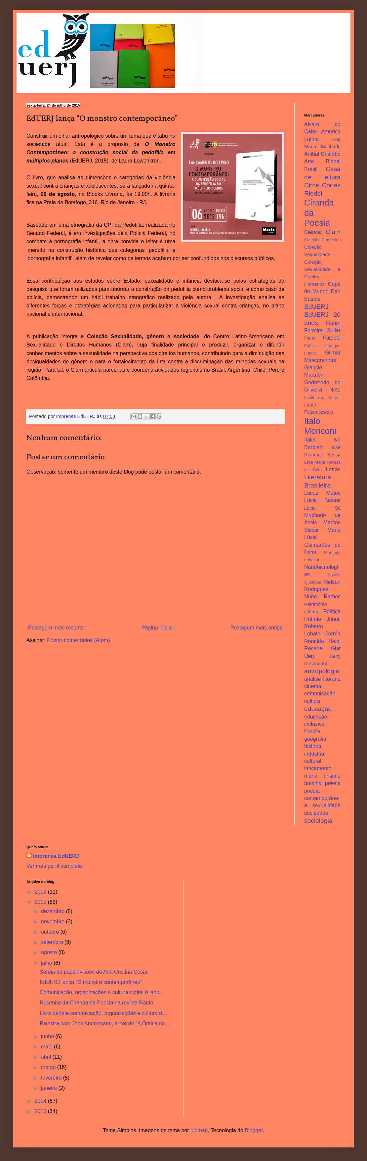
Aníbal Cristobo (322, 154)
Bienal (333, 161)
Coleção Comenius (322, 239)
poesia (333, 783)
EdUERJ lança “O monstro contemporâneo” (91, 982)
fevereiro (52, 1078)
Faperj (333, 323)
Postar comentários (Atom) (78, 640)
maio (47, 1046)
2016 (41, 892)
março (49, 1067)
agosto (49, 952)
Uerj (309, 656)
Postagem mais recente (56, 627)
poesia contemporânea (321, 798)
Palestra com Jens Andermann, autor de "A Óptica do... (104, 1023)
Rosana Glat (322, 648)
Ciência (313, 232)
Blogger (254, 1130)
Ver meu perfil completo (54, 866)
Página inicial (157, 627)
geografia (315, 739)
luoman (199, 1130)
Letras (333, 469)
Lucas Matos (322, 493)
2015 (41, 902)
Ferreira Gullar (322, 330)
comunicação (319, 693)
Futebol (332, 338)
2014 (41, 1101)
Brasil (310, 169)
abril (47, 1057)
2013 (41, 1111)
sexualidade (326, 805)
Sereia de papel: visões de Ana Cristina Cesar (93, 972)
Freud (309, 338)
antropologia (321, 671)
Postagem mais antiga (256, 627)
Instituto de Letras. (322, 397)
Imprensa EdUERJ (56, 856)
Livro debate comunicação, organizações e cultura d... (103, 1013)
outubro (51, 932)
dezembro (53, 911)
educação (318, 708)
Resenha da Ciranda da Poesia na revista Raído (96, 1002)
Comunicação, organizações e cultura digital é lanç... (101, 992)
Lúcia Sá (322, 508)
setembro (52, 942)
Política (332, 611)
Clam (333, 231)
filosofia (312, 731)
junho (48, 1036)
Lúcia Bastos (322, 500)
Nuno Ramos (322, 596)
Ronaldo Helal (322, 641)
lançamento (318, 768)
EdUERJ (316, 306)
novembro (53, 921)
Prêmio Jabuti (322, 619)
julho (47, 963)
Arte (309, 161)
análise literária (322, 679)
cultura (312, 701)
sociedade (316, 813)
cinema (312, 686)
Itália (309, 439)
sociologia (318, 820)
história (312, 746)
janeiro (49, 1088)
